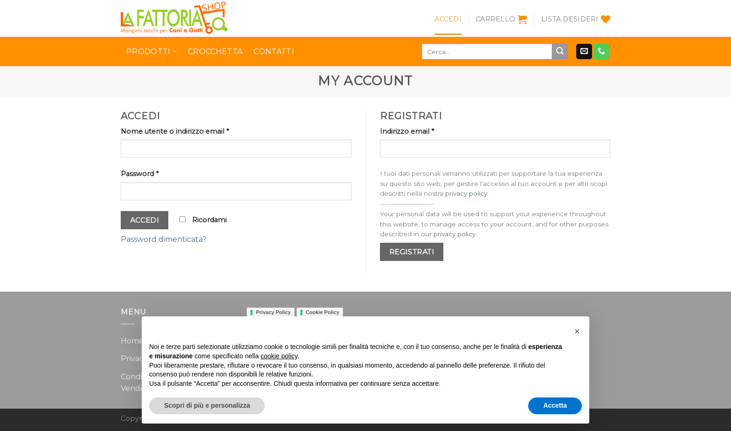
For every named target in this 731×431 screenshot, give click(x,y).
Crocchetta (215, 51)
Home (132, 340)
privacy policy (466, 193)
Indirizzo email (407, 131)
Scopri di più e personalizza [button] (207, 405)
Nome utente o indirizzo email (175, 131)
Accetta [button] (555, 405)
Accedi (144, 220)
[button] (577, 331)
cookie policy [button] (279, 356)
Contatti (274, 51)
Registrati (411, 251)
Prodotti (151, 51)
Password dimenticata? (164, 239)
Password (140, 174)
